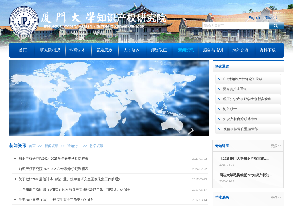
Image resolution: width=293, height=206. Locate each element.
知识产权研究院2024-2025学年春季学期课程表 (53, 159)
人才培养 (132, 50)
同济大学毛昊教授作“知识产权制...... (246, 176)
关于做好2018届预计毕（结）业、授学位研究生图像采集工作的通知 (70, 179)
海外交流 (240, 50)
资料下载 (268, 50)
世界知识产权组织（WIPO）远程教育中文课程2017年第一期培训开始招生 (74, 189)
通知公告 (74, 146)
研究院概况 (50, 50)
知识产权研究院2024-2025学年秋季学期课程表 (53, 169)
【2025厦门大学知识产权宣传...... (244, 159)
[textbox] (235, 25)
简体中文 (271, 18)
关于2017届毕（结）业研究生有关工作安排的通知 (56, 200)
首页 (32, 146)
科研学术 (77, 50)
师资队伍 (159, 50)
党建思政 (104, 50)
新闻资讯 (51, 146)
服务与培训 (213, 50)
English (254, 18)
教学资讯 (96, 146)
